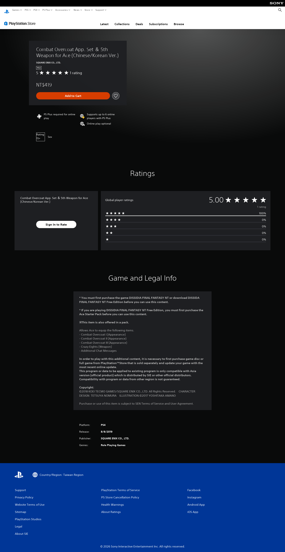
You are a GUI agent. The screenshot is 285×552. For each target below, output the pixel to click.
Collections (122, 20)
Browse (179, 20)
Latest (104, 20)
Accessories (61, 10)
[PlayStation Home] (7, 10)
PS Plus (46, 10)
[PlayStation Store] (21, 20)
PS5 (27, 10)
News (76, 10)
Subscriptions (158, 20)
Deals (139, 20)
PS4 (35, 10)
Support (99, 10)
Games (15, 10)
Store (87, 10)
